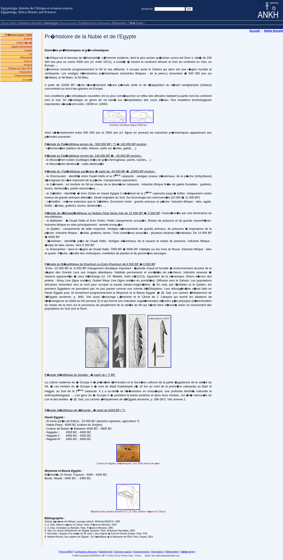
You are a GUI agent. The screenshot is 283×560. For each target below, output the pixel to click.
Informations (157, 551)
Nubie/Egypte (105, 551)
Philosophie (26, 57)
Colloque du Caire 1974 (20, 68)
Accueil (255, 30)
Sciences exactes (123, 551)
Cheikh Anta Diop (23, 75)
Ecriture (28, 38)
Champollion (25, 72)
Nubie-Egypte (273, 30)
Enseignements (87, 23)
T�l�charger (136, 23)
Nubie (24, 43)
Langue (28, 50)
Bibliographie (119, 23)
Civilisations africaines (29, 23)
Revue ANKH (66, 551)
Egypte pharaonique (21, 46)
